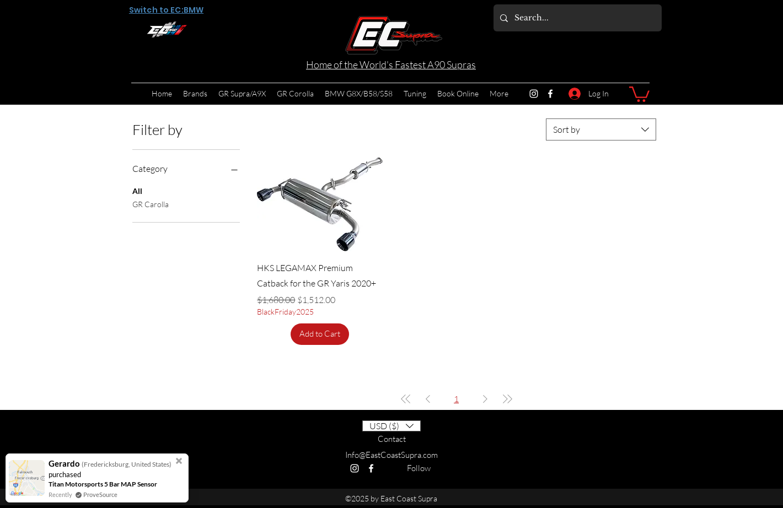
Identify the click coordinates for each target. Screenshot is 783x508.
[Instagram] (533, 93)
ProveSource (100, 494)
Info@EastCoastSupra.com (391, 455)
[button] (639, 93)
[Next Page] (485, 399)
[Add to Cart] (320, 334)
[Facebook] (550, 93)
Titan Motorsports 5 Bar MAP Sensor (103, 484)
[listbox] (391, 425)
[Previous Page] (428, 399)
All (137, 190)
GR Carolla (150, 203)
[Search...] (576, 17)
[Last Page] (507, 399)
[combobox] (601, 129)
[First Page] (405, 399)
